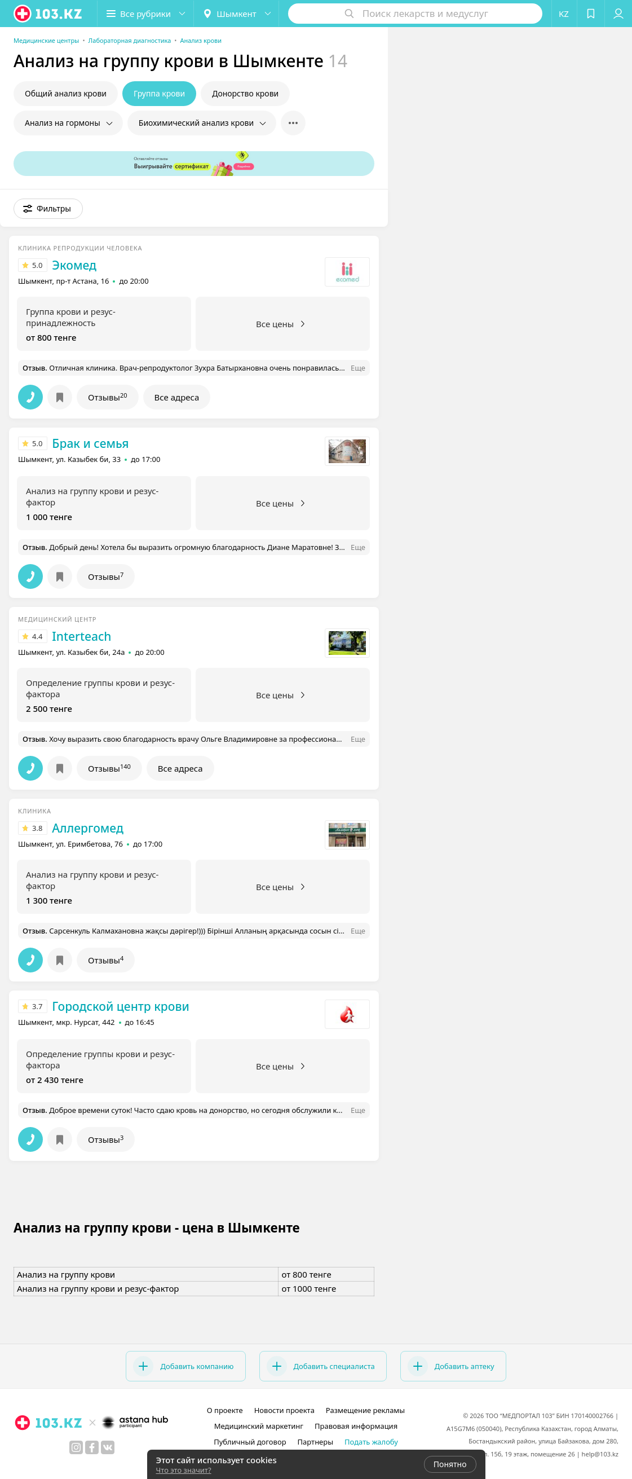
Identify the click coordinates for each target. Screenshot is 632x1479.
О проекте (225, 1410)
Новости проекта (284, 1410)
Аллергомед (87, 828)
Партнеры (316, 1442)
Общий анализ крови (66, 93)
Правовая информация (356, 1426)
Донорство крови (245, 93)
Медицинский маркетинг (258, 1426)
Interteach (81, 636)
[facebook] (92, 1447)
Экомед (74, 265)
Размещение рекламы (365, 1410)
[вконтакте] (107, 1447)
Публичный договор (250, 1442)
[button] (145, 14)
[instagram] (76, 1447)
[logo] (48, 14)
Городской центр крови (120, 1006)
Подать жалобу (371, 1442)
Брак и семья (90, 443)
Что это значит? (183, 1470)
